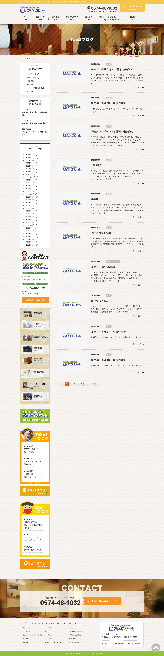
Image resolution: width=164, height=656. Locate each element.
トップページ (49, 623)
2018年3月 (30, 214)
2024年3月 (30, 160)
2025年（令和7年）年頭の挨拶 (108, 103)
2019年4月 (30, 186)
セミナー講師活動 (33, 88)
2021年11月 (30, 177)
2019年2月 (30, 191)
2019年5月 (30, 183)
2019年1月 (30, 194)
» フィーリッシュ (75, 628)
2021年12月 (30, 174)
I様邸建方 (96, 165)
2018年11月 (30, 197)
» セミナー (72, 639)
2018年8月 (30, 203)
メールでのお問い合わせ (132, 7)
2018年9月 (30, 200)
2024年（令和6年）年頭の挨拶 (108, 331)
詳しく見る (138, 87)
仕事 (108, 64)
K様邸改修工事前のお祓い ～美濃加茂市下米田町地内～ (33, 525)
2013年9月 (30, 242)
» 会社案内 (25, 642)
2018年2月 (30, 217)
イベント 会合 (32, 84)
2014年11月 (30, 237)
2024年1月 (30, 166)
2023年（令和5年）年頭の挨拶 (108, 359)
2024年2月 (30, 163)
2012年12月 (30, 245)
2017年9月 (30, 222)
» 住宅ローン (49, 635)
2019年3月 (30, 189)
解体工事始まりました (33, 550)
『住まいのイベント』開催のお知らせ (112, 131)
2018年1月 (30, 219)
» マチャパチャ (26, 628)
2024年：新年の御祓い (104, 266)
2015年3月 (30, 234)
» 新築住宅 (48, 628)
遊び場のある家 (99, 300)
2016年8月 (30, 228)
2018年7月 (30, 205)
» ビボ (47, 631)
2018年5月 (30, 208)
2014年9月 (30, 239)
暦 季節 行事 (111, 261)
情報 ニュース (32, 77)
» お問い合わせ (74, 642)
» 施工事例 (25, 639)
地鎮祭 (94, 198)
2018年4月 (30, 211)
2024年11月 (30, 158)
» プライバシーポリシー (53, 642)
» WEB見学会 (49, 639)
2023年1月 (30, 169)
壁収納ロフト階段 (101, 232)
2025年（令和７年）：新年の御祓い (111, 69)
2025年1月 (30, 155)
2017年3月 (30, 225)
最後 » (95, 383)
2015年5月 (30, 231)
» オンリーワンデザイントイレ (31, 635)
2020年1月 (30, 180)
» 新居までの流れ (75, 635)
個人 (28, 91)
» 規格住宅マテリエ (75, 631)
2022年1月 (30, 172)
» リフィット (25, 631)
